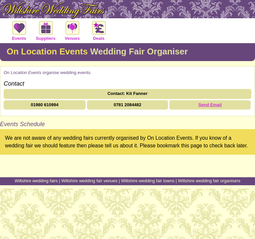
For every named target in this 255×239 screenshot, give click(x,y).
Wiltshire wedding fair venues (89, 180)
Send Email (210, 104)
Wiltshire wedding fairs (36, 180)
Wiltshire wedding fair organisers (209, 180)
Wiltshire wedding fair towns (147, 180)
